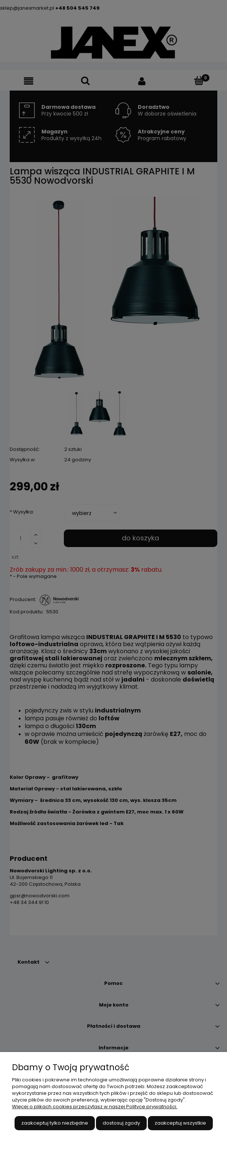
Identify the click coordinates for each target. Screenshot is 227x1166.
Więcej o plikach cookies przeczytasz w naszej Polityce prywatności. (94, 1106)
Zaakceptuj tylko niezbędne (54, 1122)
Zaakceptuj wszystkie (180, 1122)
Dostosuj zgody (121, 1122)
